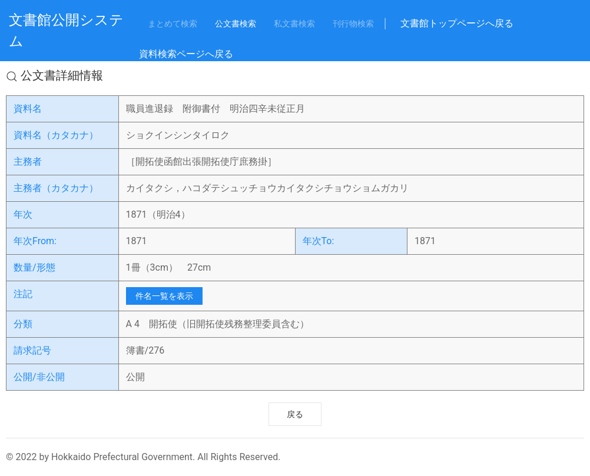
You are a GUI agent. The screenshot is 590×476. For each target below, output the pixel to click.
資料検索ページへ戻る (186, 53)
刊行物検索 (353, 23)
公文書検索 (235, 23)
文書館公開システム (66, 30)
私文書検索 (294, 23)
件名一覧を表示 (164, 296)
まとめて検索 (172, 23)
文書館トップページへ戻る (456, 23)
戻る (295, 414)
